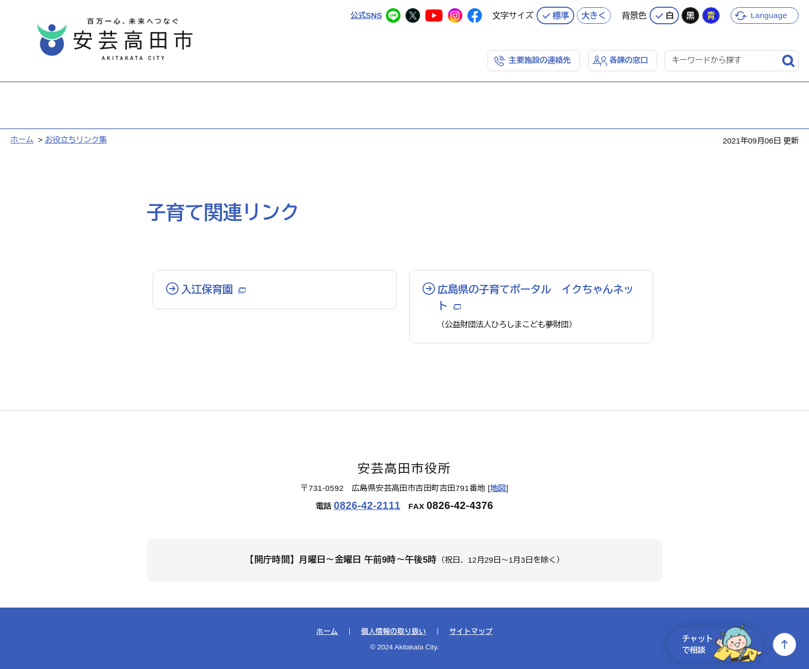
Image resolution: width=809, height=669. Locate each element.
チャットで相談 (722, 644)
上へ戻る (784, 644)
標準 (561, 15)
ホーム (22, 139)
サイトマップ (471, 631)
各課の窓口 (628, 60)
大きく (593, 15)
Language (769, 15)
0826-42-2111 (367, 505)
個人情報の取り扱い (393, 631)
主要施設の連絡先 (540, 60)
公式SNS (366, 15)
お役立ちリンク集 (76, 139)
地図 (498, 488)
